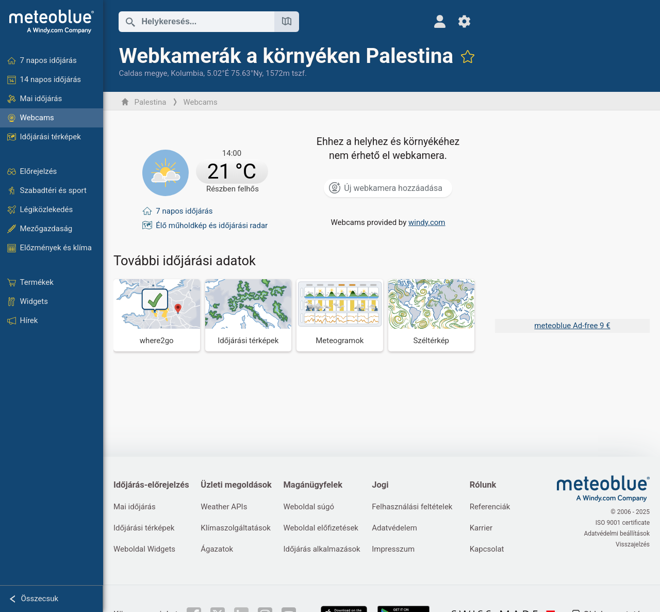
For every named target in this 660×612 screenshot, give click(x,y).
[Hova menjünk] (156, 315)
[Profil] (439, 21)
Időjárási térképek (143, 528)
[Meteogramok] (339, 315)
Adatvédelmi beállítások (617, 533)
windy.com (427, 222)
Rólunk (483, 485)
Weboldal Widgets (144, 549)
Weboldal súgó (308, 506)
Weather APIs (224, 506)
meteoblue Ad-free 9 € (572, 325)
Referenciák (490, 506)
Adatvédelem (394, 528)
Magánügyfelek (312, 485)
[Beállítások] (464, 21)
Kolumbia (187, 73)
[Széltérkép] (431, 315)
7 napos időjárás (184, 210)
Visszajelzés (633, 544)
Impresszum (393, 549)
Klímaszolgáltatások (236, 528)
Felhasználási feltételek (412, 506)
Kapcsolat (487, 549)
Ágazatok (217, 549)
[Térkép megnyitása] (286, 21)
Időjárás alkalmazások (321, 549)
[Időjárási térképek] (248, 315)
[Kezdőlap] (51, 21)
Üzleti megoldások (236, 485)
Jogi (380, 485)
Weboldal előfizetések (320, 528)
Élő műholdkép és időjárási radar (212, 225)
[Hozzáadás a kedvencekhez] (467, 56)
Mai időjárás (134, 506)
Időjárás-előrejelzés (151, 485)
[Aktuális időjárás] (205, 173)
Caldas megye (143, 73)
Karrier (481, 528)
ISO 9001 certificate (623, 523)
